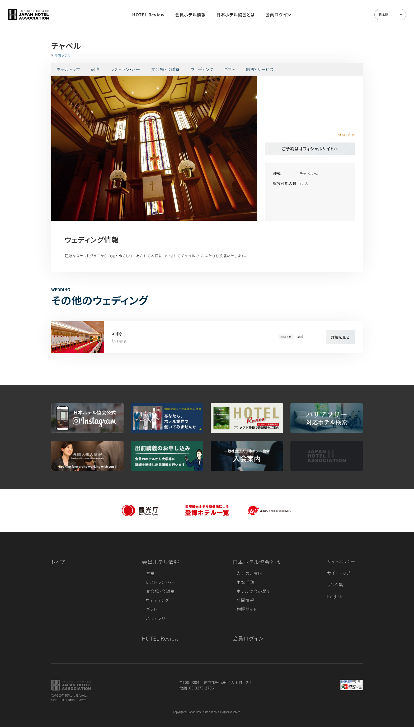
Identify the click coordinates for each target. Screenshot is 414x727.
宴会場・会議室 (165, 69)
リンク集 (335, 584)
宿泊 (95, 69)
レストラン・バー (125, 69)
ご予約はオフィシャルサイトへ (310, 148)
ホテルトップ (68, 69)
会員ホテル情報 (190, 14)
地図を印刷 (346, 134)
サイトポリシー (341, 561)
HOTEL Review (148, 14)
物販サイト (247, 609)
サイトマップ (338, 573)
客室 (150, 573)
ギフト (229, 69)
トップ (58, 562)
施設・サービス (260, 69)
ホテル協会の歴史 (254, 591)
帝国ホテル (62, 55)
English (334, 596)
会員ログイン (278, 14)
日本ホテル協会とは (235, 14)
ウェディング (201, 69)
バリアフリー (158, 618)
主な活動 (245, 582)
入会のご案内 (249, 573)
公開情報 (245, 600)
